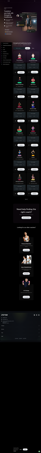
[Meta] (39, 315)
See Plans (21, 72)
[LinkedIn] (36, 315)
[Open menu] (34, 1)
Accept (25, 449)
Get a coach (19, 44)
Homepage (14, 44)
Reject (21, 449)
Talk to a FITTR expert (26, 218)
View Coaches (26, 250)
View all (26, 199)
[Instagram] (34, 315)
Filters (33, 48)
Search (27, 48)
